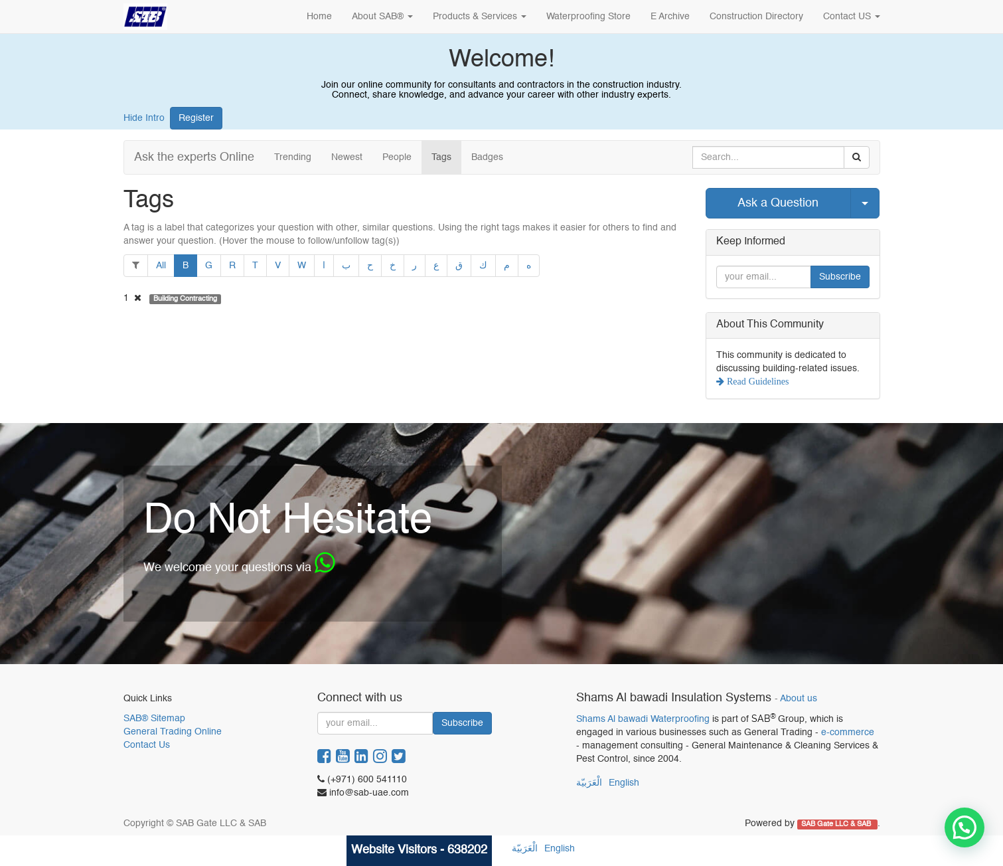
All (161, 265)
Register (196, 118)
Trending (292, 157)
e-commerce (847, 732)
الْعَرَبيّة (589, 783)
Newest (346, 157)
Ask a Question (777, 203)
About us (798, 699)
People (397, 157)
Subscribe (840, 277)
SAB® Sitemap (154, 718)
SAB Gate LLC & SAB (837, 824)
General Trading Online (172, 731)
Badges (487, 157)
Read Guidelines (756, 381)
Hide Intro (144, 118)
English (624, 783)
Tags (441, 157)
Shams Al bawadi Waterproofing (643, 719)
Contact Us (146, 745)
